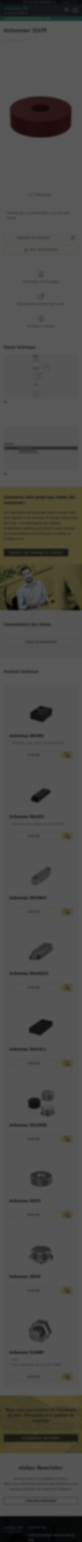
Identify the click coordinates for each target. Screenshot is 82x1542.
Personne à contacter (41, 311)
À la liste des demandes (41, 1)
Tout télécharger (51, 234)
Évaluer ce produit (15, 37)
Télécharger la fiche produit (41, 266)
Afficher (34, 739)
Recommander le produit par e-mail (41, 289)
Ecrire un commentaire (41, 627)
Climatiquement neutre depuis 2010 (27, 18)
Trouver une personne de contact (36, 537)
